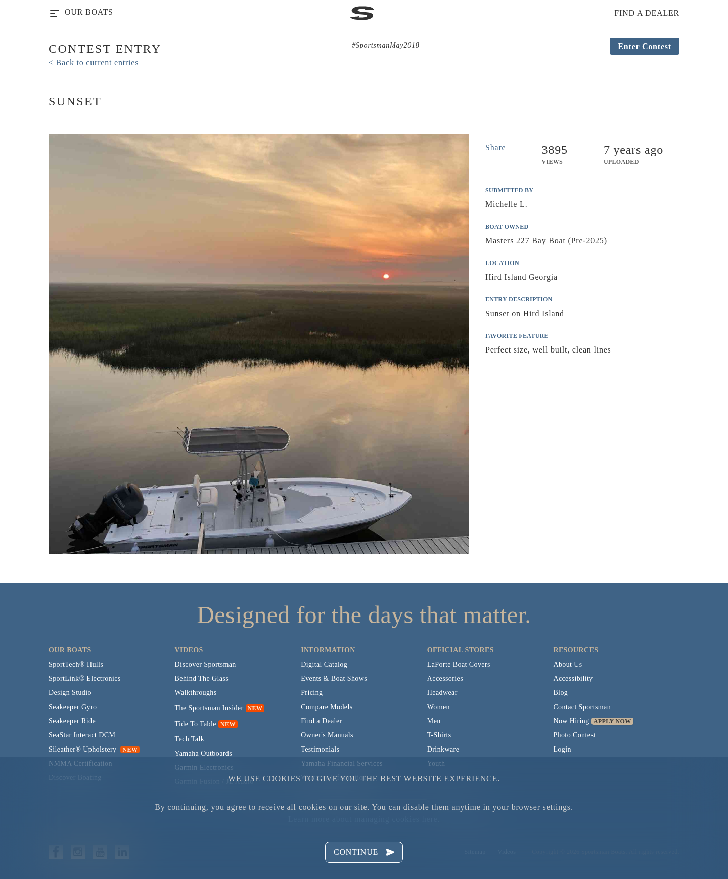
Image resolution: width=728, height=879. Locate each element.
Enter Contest (644, 46)
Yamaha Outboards (203, 753)
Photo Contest (574, 735)
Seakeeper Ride (72, 721)
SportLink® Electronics (85, 678)
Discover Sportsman (205, 664)
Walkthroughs (196, 692)
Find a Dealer (321, 721)
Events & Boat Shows (334, 678)
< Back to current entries (94, 62)
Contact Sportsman (582, 707)
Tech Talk (190, 739)
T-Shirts (439, 735)
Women (438, 707)
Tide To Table (195, 724)
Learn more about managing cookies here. (364, 819)
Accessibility (573, 678)
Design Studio (70, 692)
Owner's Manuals (327, 735)
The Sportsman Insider (209, 708)
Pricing (312, 692)
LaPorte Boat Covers (458, 664)
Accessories (445, 678)
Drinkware (443, 749)
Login (562, 749)
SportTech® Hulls (76, 664)
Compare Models (326, 707)
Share (495, 147)
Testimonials (320, 749)
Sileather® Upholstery (94, 749)
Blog (560, 692)
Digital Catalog (324, 664)
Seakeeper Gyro (73, 707)
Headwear (442, 692)
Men (434, 721)
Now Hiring (571, 721)
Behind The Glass (202, 678)
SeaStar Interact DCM (82, 735)
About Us (567, 664)
